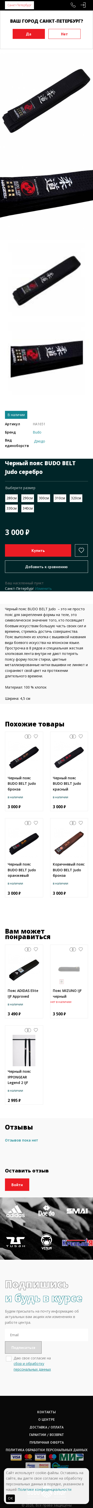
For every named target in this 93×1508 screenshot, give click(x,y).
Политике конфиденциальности (44, 1489)
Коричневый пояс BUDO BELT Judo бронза (69, 870)
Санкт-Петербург (19, 5)
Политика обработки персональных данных (47, 1450)
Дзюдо (39, 441)
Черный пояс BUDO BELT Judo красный (67, 784)
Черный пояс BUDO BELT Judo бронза (22, 784)
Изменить (43, 588)
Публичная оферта (47, 1442)
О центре (46, 1419)
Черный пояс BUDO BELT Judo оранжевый (22, 870)
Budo (37, 432)
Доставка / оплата (46, 1427)
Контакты (46, 1412)
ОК (10, 1498)
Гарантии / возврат (46, 1434)
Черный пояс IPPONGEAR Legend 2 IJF (19, 1077)
